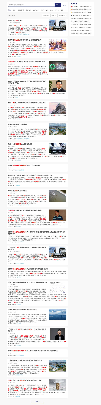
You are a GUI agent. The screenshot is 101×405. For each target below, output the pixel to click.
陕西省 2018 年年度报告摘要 (24, 165)
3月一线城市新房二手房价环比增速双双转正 (84, 15)
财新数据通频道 (20, 170)
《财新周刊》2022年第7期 (22, 34)
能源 (17, 97)
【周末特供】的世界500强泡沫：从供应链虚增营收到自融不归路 (27, 248)
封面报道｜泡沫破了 (16, 20)
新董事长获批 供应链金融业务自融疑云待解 (24, 210)
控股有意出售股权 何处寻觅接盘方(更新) (25, 380)
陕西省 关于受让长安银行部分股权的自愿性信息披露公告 (33, 351)
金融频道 (18, 56)
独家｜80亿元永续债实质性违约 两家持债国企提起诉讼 (26, 103)
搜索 (58, 4)
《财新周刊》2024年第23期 (22, 205)
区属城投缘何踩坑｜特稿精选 (17, 124)
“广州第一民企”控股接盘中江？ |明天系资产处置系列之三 (27, 330)
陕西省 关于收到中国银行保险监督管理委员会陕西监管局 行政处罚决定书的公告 (36, 233)
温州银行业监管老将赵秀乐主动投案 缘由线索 (22, 309)
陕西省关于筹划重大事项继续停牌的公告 (28, 269)
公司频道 (19, 277)
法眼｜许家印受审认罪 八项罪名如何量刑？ (84, 24)
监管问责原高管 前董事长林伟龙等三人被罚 (24, 40)
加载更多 (37, 401)
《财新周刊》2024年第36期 (22, 138)
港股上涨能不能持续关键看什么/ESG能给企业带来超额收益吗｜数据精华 (27, 283)
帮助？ (64, 5)
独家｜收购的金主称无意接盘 (20, 144)
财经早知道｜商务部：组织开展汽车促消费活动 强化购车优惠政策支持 (30, 175)
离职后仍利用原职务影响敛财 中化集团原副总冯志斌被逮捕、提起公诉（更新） (27, 82)
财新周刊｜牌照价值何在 (17, 191)
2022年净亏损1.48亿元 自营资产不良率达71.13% (26, 61)
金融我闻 (18, 324)
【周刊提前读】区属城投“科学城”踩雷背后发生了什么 (25, 361)
